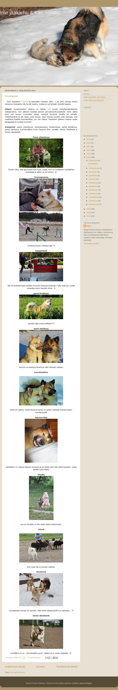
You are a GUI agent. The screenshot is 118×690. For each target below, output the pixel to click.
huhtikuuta (93, 194)
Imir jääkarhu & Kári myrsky (30, 13)
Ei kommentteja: (34, 657)
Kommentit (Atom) (17, 672)
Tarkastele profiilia (91, 244)
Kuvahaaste (11, 96)
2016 (89, 150)
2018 (89, 143)
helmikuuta (93, 201)
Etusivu (40, 666)
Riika (88, 226)
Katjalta (24, 102)
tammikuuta (94, 204)
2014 (89, 157)
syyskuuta (93, 175)
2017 (89, 146)
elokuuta (92, 179)
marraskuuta (94, 168)
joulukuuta (93, 160)
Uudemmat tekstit (15, 666)
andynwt (67, 683)
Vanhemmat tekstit (67, 666)
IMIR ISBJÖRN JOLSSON (94, 97)
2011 (89, 216)
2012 (89, 213)
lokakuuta (93, 172)
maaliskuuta (94, 197)
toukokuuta (93, 190)
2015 (89, 154)
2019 (89, 139)
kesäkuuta (93, 186)
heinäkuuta (93, 183)
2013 (89, 209)
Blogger (88, 683)
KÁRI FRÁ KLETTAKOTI (94, 101)
